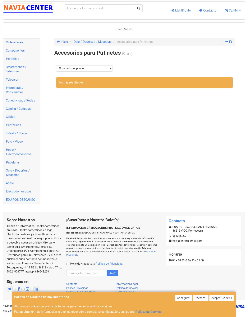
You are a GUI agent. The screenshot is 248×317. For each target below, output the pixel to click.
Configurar (183, 298)
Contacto (208, 10)
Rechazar (200, 298)
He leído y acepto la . (96, 263)
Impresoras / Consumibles (15, 90)
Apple (10, 183)
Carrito (233, 10)
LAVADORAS (124, 29)
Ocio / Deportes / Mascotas (18, 173)
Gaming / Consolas (18, 109)
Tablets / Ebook (16, 133)
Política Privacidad (77, 288)
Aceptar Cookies (221, 298)
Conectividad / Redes (20, 100)
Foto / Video (14, 141)
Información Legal (127, 284)
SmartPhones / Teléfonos (16, 69)
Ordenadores (14, 42)
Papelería (12, 162)
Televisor (12, 79)
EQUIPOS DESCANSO (20, 199)
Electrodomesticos (18, 191)
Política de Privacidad (109, 263)
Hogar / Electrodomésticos (18, 152)
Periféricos (13, 125)
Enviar (112, 273)
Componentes (15, 50)
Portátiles (12, 59)
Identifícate (181, 10)
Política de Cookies (148, 312)
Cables (10, 117)
